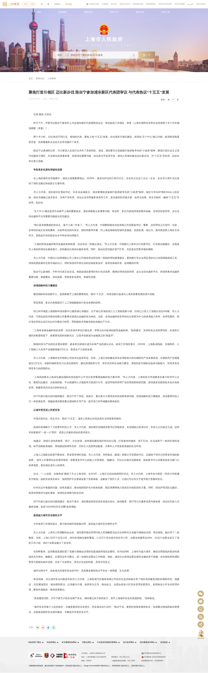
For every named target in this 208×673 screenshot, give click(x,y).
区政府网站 (53, 642)
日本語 (105, 4)
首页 (39, 12)
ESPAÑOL (151, 4)
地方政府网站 (134, 642)
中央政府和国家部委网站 (112, 642)
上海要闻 (51, 79)
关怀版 (69, 4)
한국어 (114, 4)
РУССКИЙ (180, 4)
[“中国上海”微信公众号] (200, 593)
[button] (36, 642)
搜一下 (147, 55)
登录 (26, 4)
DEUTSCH (125, 4)
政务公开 (114, 12)
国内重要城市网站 (153, 642)
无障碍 (58, 4)
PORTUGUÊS (165, 4)
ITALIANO (200, 4)
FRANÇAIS (138, 4)
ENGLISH (92, 4)
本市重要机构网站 (71, 642)
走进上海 (165, 12)
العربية (190, 4)
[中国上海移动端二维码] (200, 609)
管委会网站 (90, 642)
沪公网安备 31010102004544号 (154, 657)
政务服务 (63, 12)
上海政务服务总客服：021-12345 (123, 660)
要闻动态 (88, 12)
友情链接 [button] (173, 642)
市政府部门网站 (35, 642)
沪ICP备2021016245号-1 (151, 653)
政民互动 (140, 12)
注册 (33, 4)
